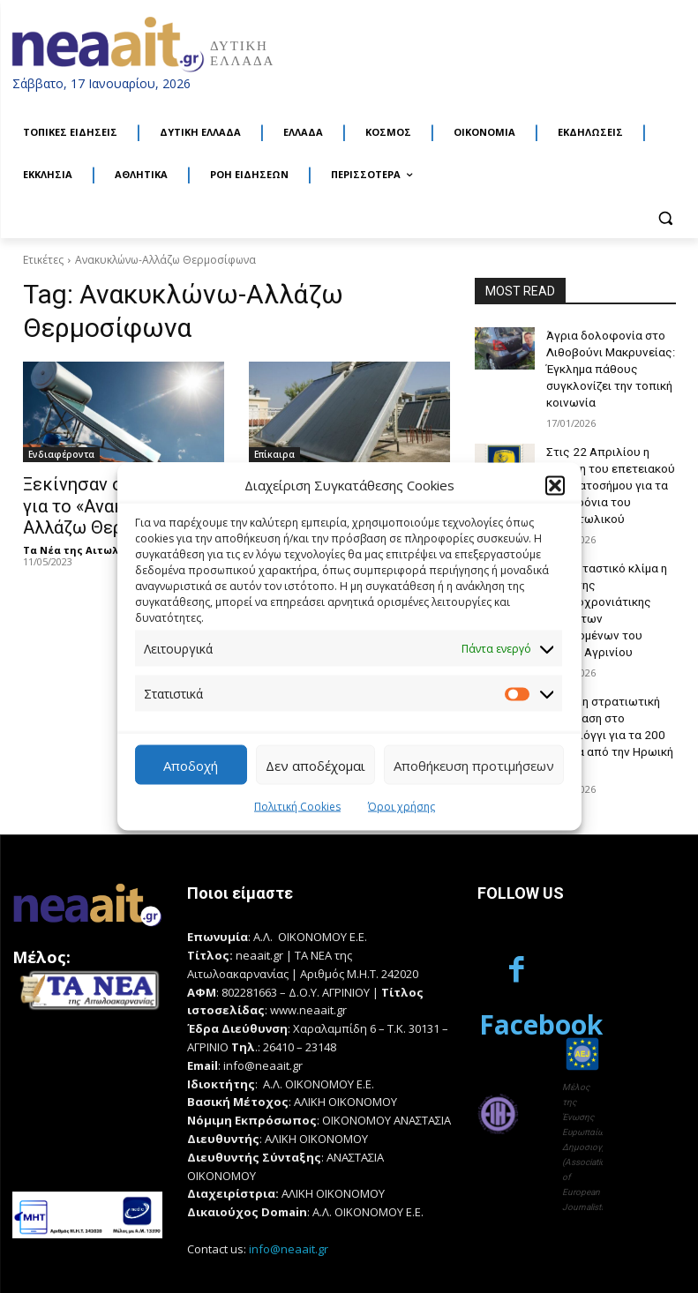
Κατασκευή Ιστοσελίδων (84, 1259)
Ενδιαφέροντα (61, 454)
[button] (555, 485)
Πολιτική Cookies (297, 806)
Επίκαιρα (274, 454)
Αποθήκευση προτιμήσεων (474, 765)
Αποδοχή (190, 765)
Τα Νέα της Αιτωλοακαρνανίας (105, 543)
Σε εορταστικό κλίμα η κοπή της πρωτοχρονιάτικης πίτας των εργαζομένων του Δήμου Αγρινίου (608, 577)
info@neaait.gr (288, 1178)
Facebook (623, 898)
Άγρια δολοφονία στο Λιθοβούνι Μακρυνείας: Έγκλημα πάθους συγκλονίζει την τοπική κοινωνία (605, 364)
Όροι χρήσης (401, 806)
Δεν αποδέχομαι (315, 765)
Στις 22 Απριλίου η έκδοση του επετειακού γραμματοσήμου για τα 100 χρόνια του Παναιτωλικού (606, 470)
